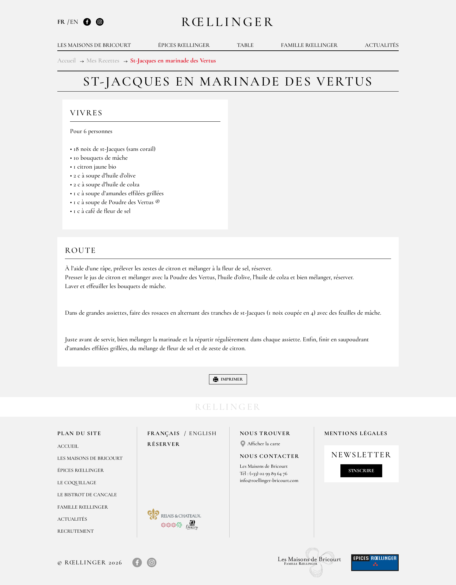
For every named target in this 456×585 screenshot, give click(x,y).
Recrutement (75, 531)
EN (74, 22)
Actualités (382, 45)
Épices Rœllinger (184, 45)
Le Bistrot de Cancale (87, 495)
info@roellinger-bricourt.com (269, 480)
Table (245, 45)
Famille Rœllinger (309, 45)
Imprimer (228, 379)
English (203, 433)
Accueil (68, 446)
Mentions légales (356, 433)
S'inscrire (361, 470)
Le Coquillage (76, 482)
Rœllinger (228, 22)
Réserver (163, 443)
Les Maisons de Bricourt (94, 45)
